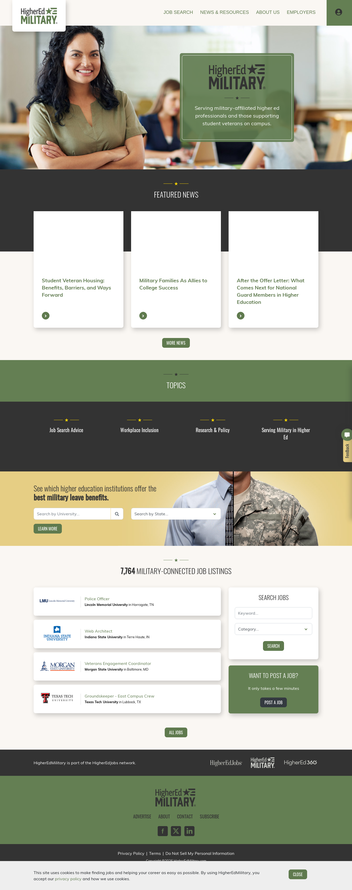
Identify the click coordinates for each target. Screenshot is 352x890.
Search (273, 646)
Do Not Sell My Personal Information (199, 853)
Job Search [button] (178, 12)
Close (298, 874)
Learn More (47, 529)
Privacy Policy (131, 853)
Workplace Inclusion (139, 430)
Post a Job (273, 702)
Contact (185, 816)
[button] (338, 12)
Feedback (347, 451)
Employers (301, 12)
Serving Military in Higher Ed (286, 433)
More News (176, 343)
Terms (155, 853)
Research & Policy (213, 430)
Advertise (142, 816)
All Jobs (176, 732)
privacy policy (68, 878)
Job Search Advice (66, 430)
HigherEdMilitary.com (190, 861)
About (164, 816)
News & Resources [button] (224, 12)
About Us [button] (268, 12)
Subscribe (209, 816)
